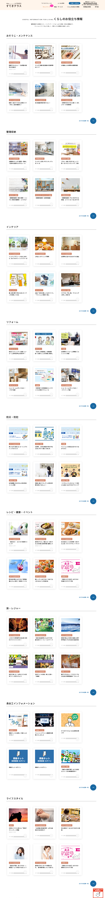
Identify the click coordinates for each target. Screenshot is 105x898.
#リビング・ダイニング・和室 (48, 189)
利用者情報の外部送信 (55, 887)
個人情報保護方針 (70, 887)
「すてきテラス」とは (50, 3)
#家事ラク (75, 557)
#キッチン (43, 338)
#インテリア (13, 281)
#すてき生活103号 (77, 522)
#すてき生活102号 (77, 61)
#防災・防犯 (44, 430)
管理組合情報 (87, 7)
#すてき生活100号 (45, 97)
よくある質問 (62, 3)
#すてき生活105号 (14, 61)
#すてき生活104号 (14, 430)
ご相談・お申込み (74, 3)
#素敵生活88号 (76, 189)
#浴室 (74, 338)
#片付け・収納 (76, 154)
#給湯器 (43, 61)
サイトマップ (42, 887)
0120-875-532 (91, 3)
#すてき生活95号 (77, 373)
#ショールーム (13, 338)
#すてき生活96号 (14, 154)
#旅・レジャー (76, 649)
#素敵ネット (13, 706)
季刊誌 (97, 7)
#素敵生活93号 (45, 154)
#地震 (74, 430)
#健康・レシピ (44, 706)
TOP (7, 869)
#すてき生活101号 (14, 97)
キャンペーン (46, 7)
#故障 (42, 373)
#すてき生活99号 (45, 465)
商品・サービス (58, 7)
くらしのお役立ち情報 (73, 7)
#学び (11, 798)
